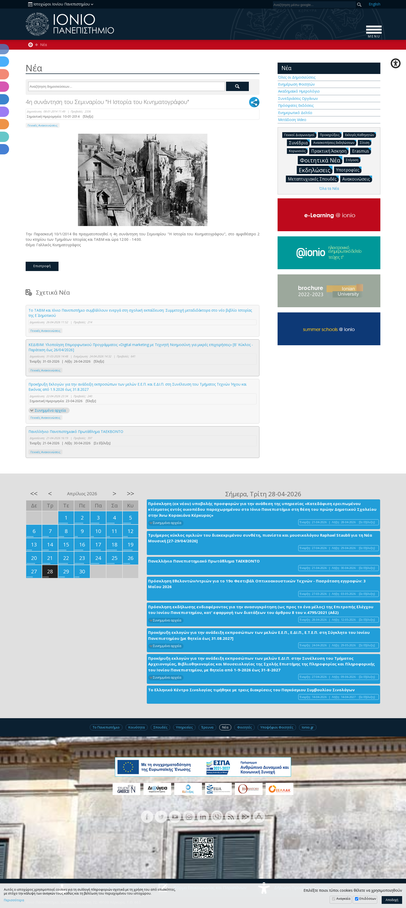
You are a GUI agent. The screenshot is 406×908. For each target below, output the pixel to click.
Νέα (43, 45)
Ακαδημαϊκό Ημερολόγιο (299, 91)
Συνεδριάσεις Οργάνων (298, 98)
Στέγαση (353, 159)
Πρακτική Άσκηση (330, 151)
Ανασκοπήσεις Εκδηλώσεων (334, 142)
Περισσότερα (14, 900)
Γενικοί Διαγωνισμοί (300, 134)
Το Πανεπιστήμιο (106, 727)
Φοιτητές (244, 727)
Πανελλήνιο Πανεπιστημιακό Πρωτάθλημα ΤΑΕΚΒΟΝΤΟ (75, 431)
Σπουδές (160, 727)
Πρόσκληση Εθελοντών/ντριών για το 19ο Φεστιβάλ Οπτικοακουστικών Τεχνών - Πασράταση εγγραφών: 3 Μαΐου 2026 (257, 583)
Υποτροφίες (348, 170)
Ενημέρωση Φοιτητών (296, 84)
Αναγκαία (343, 898)
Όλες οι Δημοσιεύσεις (296, 77)
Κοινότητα (136, 727)
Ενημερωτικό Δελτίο (295, 112)
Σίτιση (365, 142)
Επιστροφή (42, 266)
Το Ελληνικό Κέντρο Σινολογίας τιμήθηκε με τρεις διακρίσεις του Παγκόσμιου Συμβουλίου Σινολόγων (251, 689)
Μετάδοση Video (292, 119)
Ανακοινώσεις (357, 179)
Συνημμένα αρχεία (50, 410)
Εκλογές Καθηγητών (360, 134)
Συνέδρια (299, 142)
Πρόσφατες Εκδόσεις (296, 105)
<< (34, 493)
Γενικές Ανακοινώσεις (42, 125)
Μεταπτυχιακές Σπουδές (313, 179)
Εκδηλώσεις (315, 170)
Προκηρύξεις (331, 134)
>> (130, 493)
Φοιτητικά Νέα (321, 160)
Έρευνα (207, 727)
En (374, 4)
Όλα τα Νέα (329, 188)
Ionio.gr (308, 727)
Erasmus (361, 151)
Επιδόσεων (367, 898)
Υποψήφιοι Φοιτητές (276, 727)
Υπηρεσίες (184, 727)
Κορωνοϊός (298, 150)
